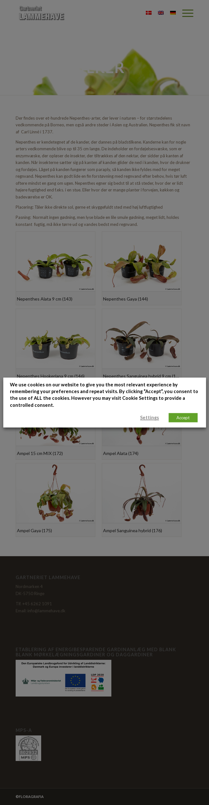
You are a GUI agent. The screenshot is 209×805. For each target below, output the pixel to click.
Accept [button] (183, 417)
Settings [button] (149, 417)
